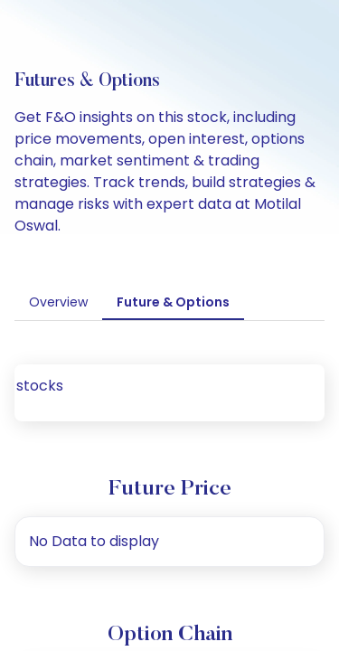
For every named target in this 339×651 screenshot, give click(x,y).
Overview (58, 302)
